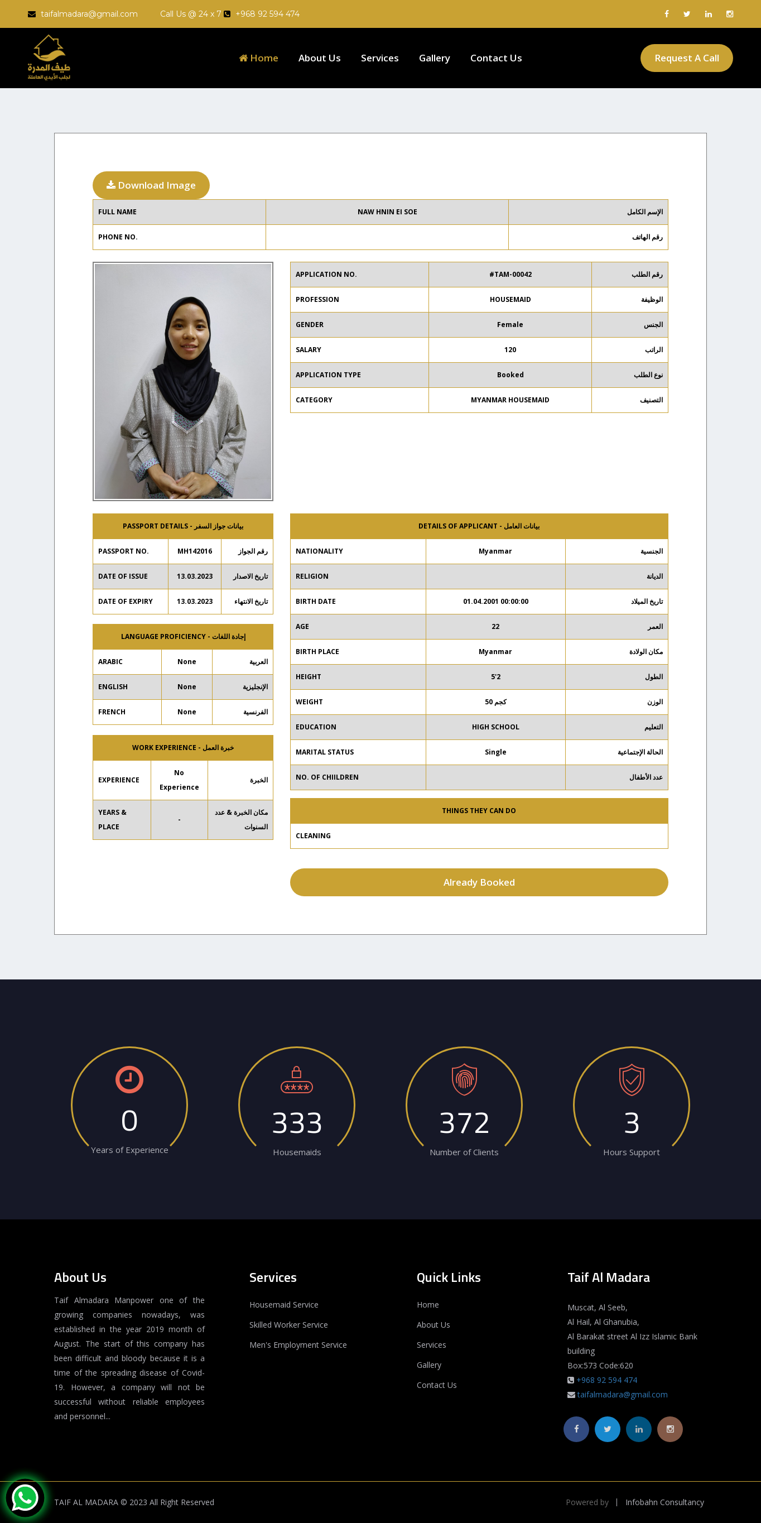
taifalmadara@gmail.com (83, 14)
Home (258, 57)
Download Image (151, 185)
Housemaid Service (284, 1304)
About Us (319, 57)
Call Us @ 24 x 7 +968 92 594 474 (230, 14)
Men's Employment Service (298, 1344)
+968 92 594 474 (606, 1380)
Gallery (434, 57)
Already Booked (479, 882)
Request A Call (686, 57)
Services (380, 57)
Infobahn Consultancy (664, 1502)
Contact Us (496, 57)
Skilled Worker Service (288, 1324)
